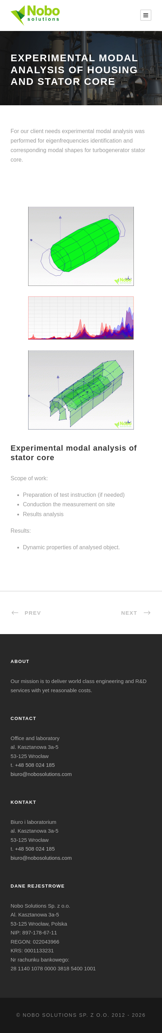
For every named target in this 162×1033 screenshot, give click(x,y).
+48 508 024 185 (35, 765)
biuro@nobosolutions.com (41, 774)
